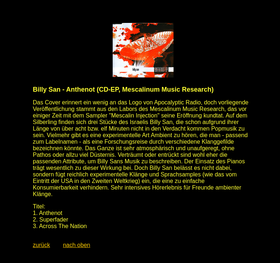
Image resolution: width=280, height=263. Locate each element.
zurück (41, 245)
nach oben (76, 245)
